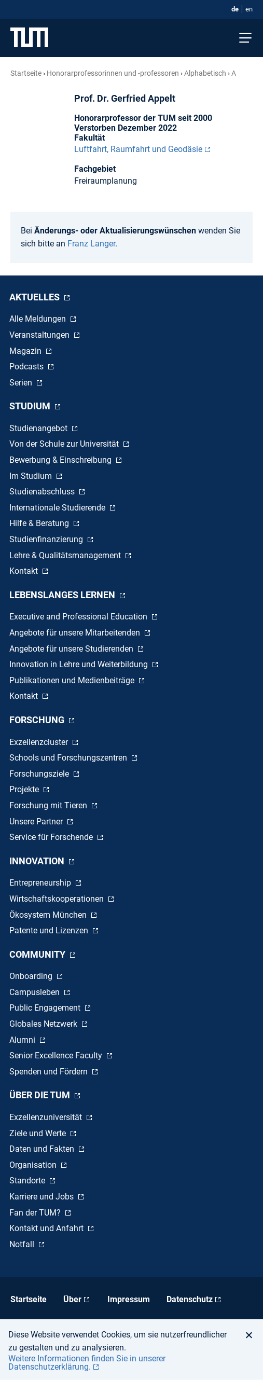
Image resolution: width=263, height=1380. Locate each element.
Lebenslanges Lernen (63, 594)
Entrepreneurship (41, 883)
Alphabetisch (205, 73)
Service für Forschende (52, 837)
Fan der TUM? (36, 1213)
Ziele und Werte (38, 1133)
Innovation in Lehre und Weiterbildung (79, 664)
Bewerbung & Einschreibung (61, 460)
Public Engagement (45, 1008)
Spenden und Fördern (49, 1072)
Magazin (26, 351)
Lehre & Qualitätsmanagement (66, 555)
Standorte (28, 1180)
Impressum (128, 1299)
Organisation (34, 1165)
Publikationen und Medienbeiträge (72, 680)
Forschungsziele (40, 774)
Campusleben (35, 992)
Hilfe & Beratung (40, 523)
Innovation (37, 860)
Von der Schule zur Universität (65, 444)
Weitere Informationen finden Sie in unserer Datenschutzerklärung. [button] (86, 1363)
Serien (21, 383)
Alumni (23, 1040)
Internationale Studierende (58, 508)
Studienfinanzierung (47, 539)
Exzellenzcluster (39, 742)
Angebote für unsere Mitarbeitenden (75, 633)
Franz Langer (91, 244)
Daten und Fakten (42, 1149)
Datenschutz (190, 1299)
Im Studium (31, 476)
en (249, 9)
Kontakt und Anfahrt (47, 1228)
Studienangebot (39, 428)
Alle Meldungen (38, 319)
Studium (30, 406)
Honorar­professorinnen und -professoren (113, 73)
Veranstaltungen (40, 335)
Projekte (25, 789)
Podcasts (27, 366)
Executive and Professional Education (79, 617)
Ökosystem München (49, 915)
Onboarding (31, 976)
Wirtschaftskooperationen (57, 899)
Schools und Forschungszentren (69, 758)
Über (72, 1299)
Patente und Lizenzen (49, 930)
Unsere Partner (37, 821)
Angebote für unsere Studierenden (72, 649)
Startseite (25, 73)
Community (38, 954)
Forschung (37, 719)
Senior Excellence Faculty (56, 1055)
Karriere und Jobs (42, 1197)
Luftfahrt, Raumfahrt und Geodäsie (138, 149)
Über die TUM (40, 1094)
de (235, 9)
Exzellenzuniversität (46, 1117)
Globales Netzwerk (44, 1024)
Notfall (22, 1244)
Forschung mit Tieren (49, 805)
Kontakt (24, 571)
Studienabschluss (43, 491)
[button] (251, 1335)
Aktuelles (35, 297)
